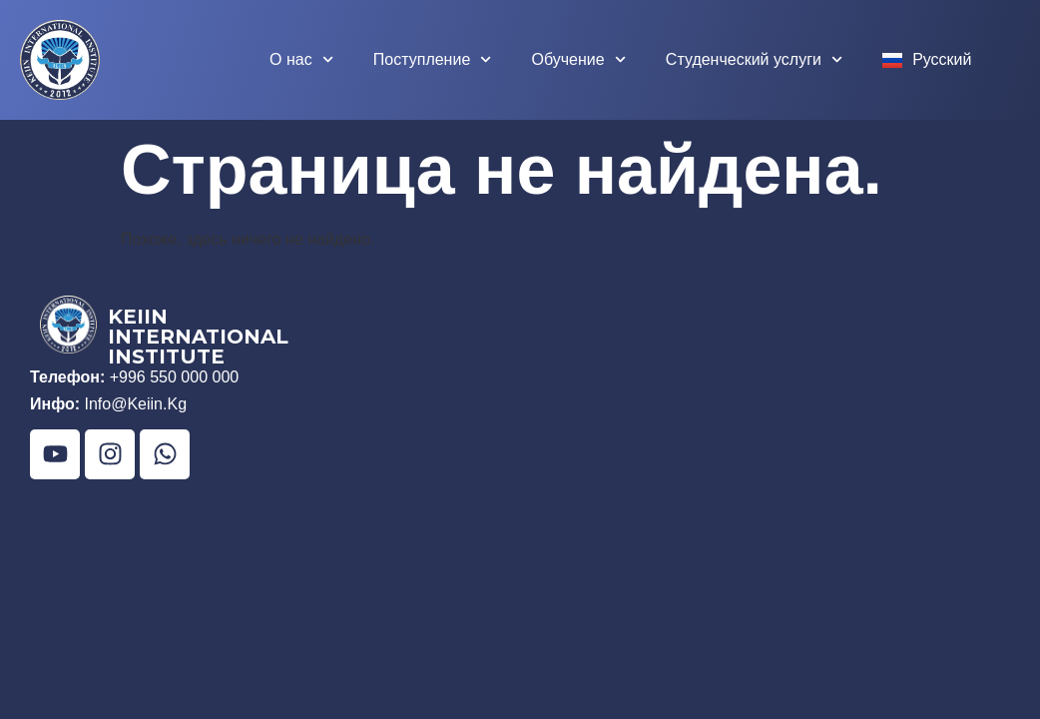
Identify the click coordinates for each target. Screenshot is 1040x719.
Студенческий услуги (754, 59)
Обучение (578, 59)
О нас (301, 59)
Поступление (432, 59)
